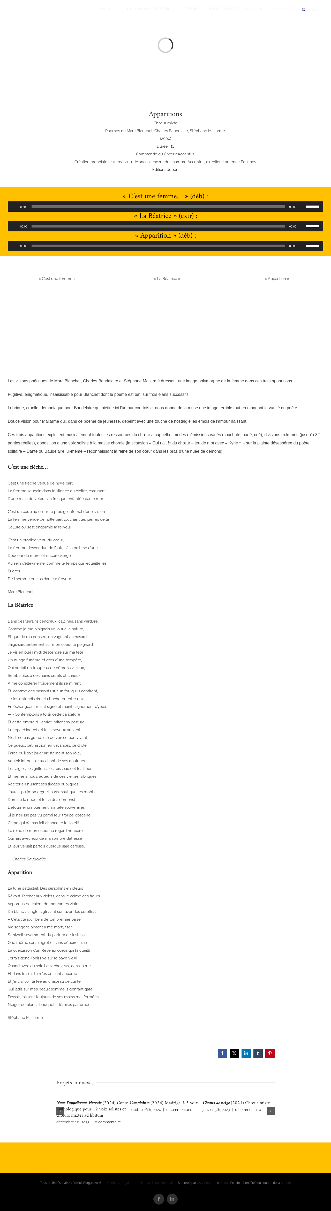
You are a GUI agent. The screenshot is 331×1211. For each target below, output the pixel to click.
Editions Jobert (165, 169)
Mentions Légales (119, 1183)
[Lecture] (14, 206)
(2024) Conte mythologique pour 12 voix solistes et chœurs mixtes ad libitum (92, 1109)
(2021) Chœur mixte (236, 1103)
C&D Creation (206, 1183)
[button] (314, 9)
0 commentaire (108, 1122)
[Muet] (302, 206)
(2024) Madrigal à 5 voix (164, 1103)
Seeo (224, 1183)
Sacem (286, 1183)
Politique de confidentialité (157, 1183)
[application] (165, 206)
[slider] (158, 206)
